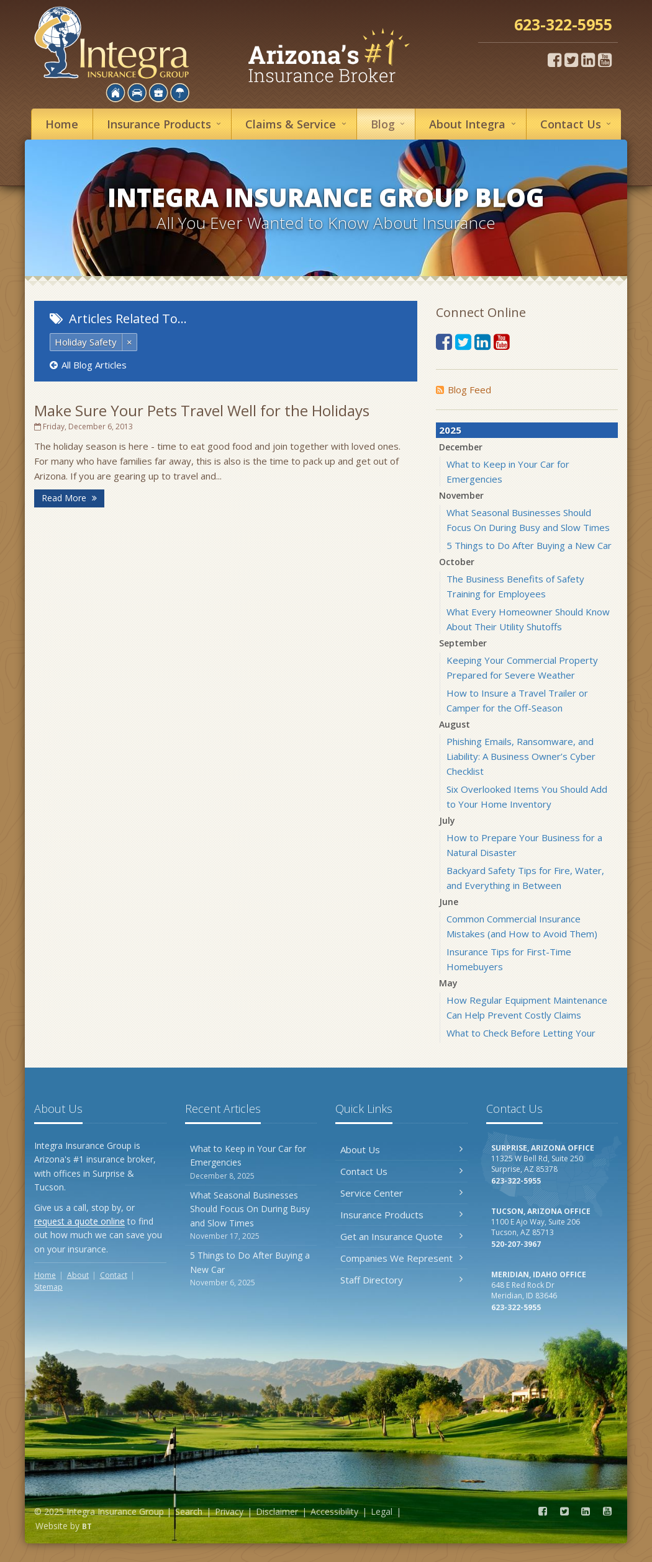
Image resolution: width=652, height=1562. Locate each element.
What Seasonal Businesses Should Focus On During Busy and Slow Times (251, 1215)
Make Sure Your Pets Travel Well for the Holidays (201, 410)
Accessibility (334, 1511)
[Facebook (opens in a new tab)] (554, 59)
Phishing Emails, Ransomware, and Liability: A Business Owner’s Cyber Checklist (520, 756)
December (460, 447)
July (447, 820)
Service (297, 124)
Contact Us (401, 1171)
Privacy (229, 1511)
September (463, 643)
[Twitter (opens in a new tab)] (571, 59)
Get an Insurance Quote (401, 1236)
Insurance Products (401, 1214)
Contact (577, 124)
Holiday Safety (86, 342)
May (448, 983)
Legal (381, 1511)
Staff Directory (401, 1280)
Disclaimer (277, 1511)
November (461, 495)
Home (61, 124)
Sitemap (48, 1287)
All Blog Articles (88, 365)
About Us (401, 1149)
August (454, 724)
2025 (450, 430)
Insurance (166, 124)
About (474, 124)
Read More (69, 498)
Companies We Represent (401, 1258)
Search (188, 1511)
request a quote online (79, 1221)
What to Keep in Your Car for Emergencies (251, 1162)
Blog (390, 124)
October (456, 562)
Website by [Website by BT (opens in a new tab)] (63, 1526)
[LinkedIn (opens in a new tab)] (588, 59)
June (448, 902)
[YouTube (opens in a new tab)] (605, 59)
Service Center (401, 1193)
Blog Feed (463, 389)
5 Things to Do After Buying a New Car (529, 545)
